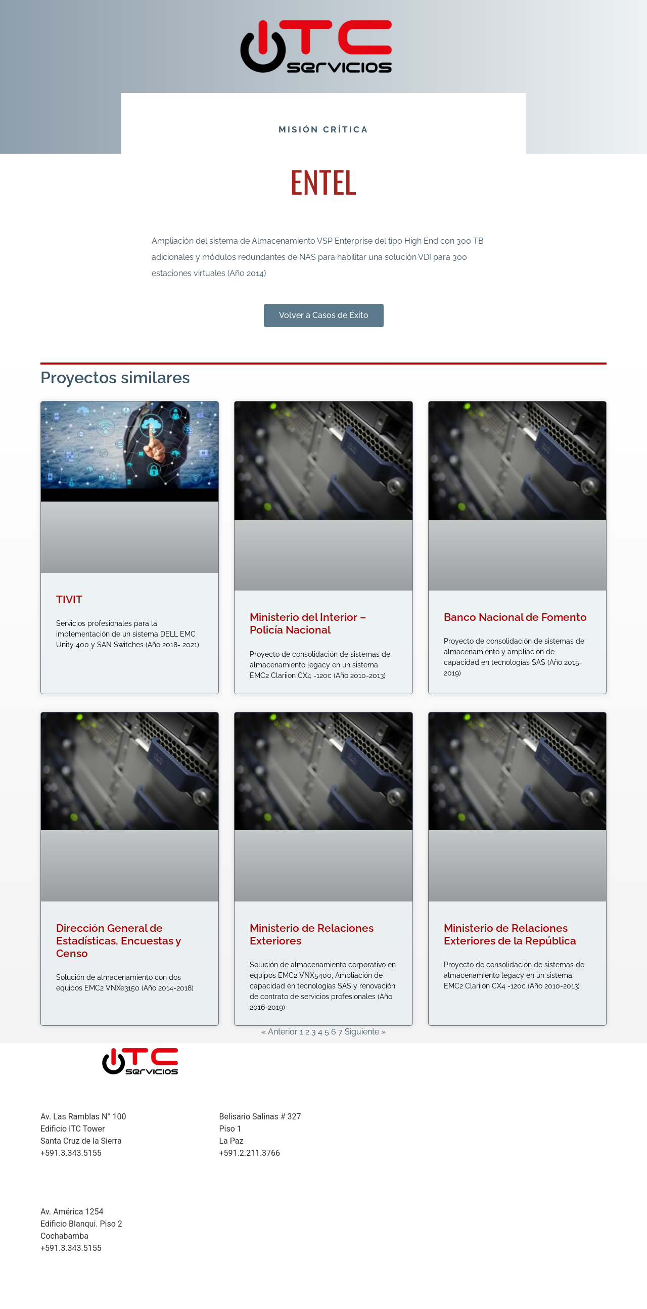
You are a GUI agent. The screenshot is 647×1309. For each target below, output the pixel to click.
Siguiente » (365, 1031)
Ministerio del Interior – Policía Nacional (308, 623)
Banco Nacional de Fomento (515, 617)
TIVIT (69, 599)
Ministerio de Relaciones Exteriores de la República (510, 934)
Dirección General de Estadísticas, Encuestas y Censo (118, 941)
